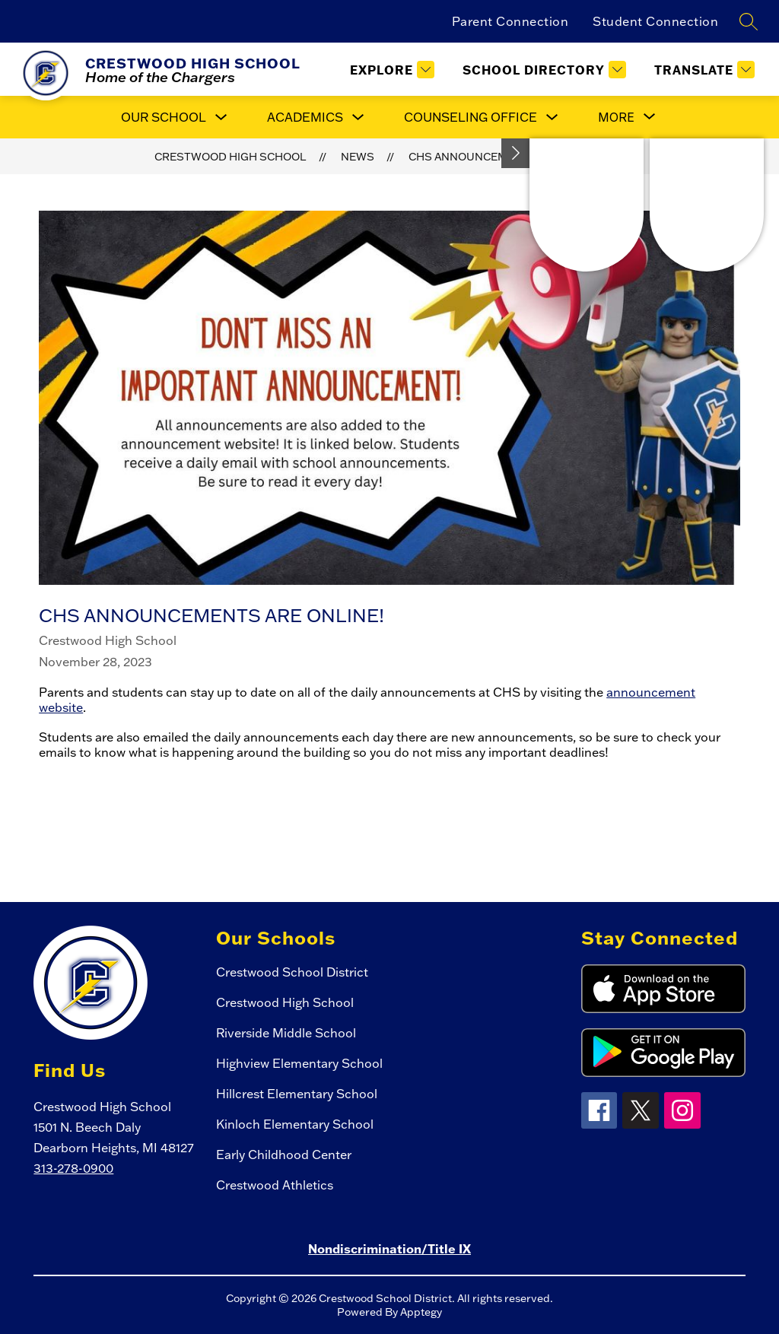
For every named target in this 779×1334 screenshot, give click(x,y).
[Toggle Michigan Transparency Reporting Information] (515, 153)
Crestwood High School (230, 157)
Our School (163, 117)
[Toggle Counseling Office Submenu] (552, 117)
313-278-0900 (73, 1168)
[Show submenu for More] (616, 117)
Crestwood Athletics (274, 1185)
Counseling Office (470, 117)
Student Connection (655, 21)
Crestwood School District (292, 972)
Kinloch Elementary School (295, 1124)
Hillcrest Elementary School (296, 1093)
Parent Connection (510, 21)
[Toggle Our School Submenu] (221, 117)
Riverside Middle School (286, 1032)
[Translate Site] (702, 69)
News (357, 157)
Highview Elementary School (299, 1063)
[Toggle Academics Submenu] (358, 117)
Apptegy (421, 1312)
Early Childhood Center (283, 1154)
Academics (305, 117)
